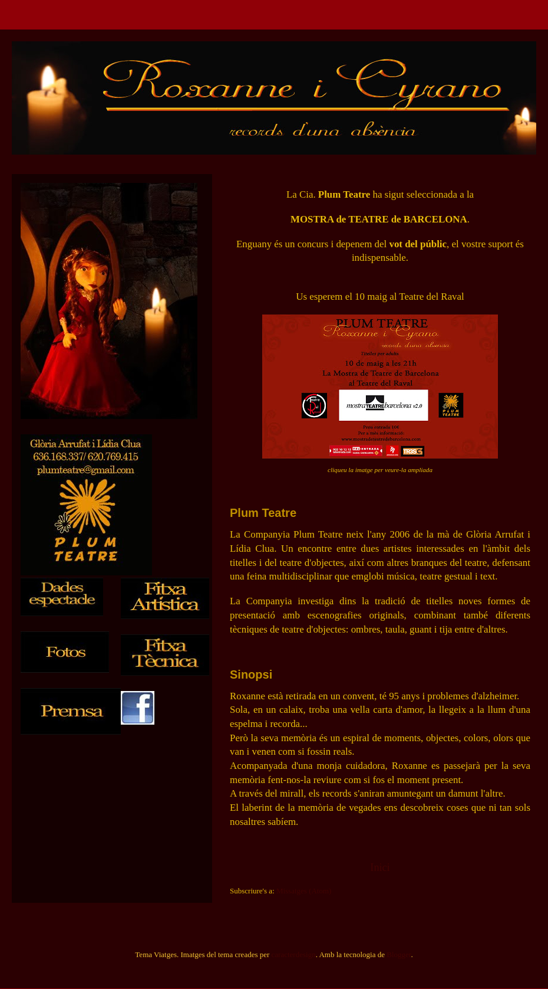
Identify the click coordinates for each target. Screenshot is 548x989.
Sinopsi (251, 674)
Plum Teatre (263, 512)
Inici (379, 867)
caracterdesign (294, 954)
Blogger (399, 954)
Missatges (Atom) (304, 890)
